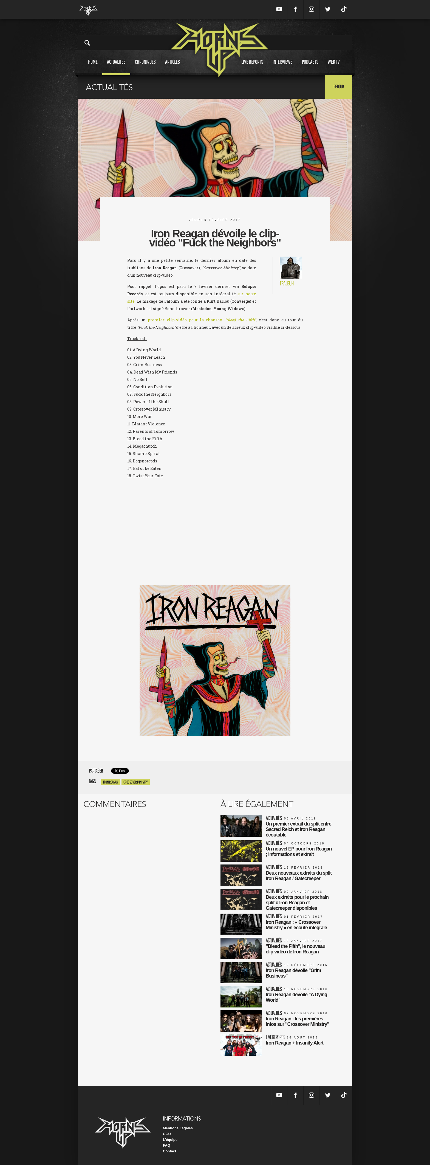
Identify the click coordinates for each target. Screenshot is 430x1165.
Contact (169, 1151)
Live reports (252, 66)
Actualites (116, 66)
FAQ (166, 1145)
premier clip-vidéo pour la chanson (202, 319)
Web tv (333, 66)
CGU (167, 1134)
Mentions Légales (178, 1128)
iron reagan (110, 782)
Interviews (282, 66)
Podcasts (310, 66)
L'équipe (170, 1140)
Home (92, 66)
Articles (172, 66)
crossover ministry (135, 782)
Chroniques (145, 66)
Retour (338, 86)
